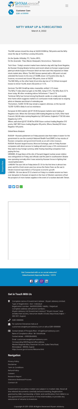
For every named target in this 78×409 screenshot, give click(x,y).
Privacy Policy (13, 361)
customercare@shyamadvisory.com (27, 327)
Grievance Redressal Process (19, 379)
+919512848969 (30, 336)
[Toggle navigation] (67, 5)
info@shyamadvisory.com (48, 331)
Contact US (12, 382)
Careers (11, 373)
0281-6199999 (22, 13)
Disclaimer (12, 364)
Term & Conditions (15, 367)
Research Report (14, 376)
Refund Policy (13, 370)
